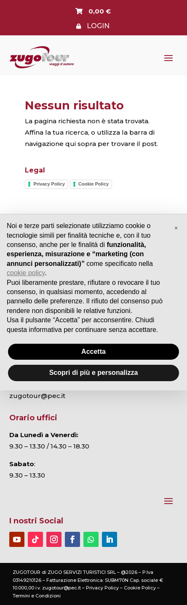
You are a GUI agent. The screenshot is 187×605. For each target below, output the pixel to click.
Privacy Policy (49, 183)
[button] (176, 228)
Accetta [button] (93, 351)
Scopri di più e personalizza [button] (93, 372)
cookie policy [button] (26, 272)
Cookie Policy (93, 183)
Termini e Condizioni (37, 596)
